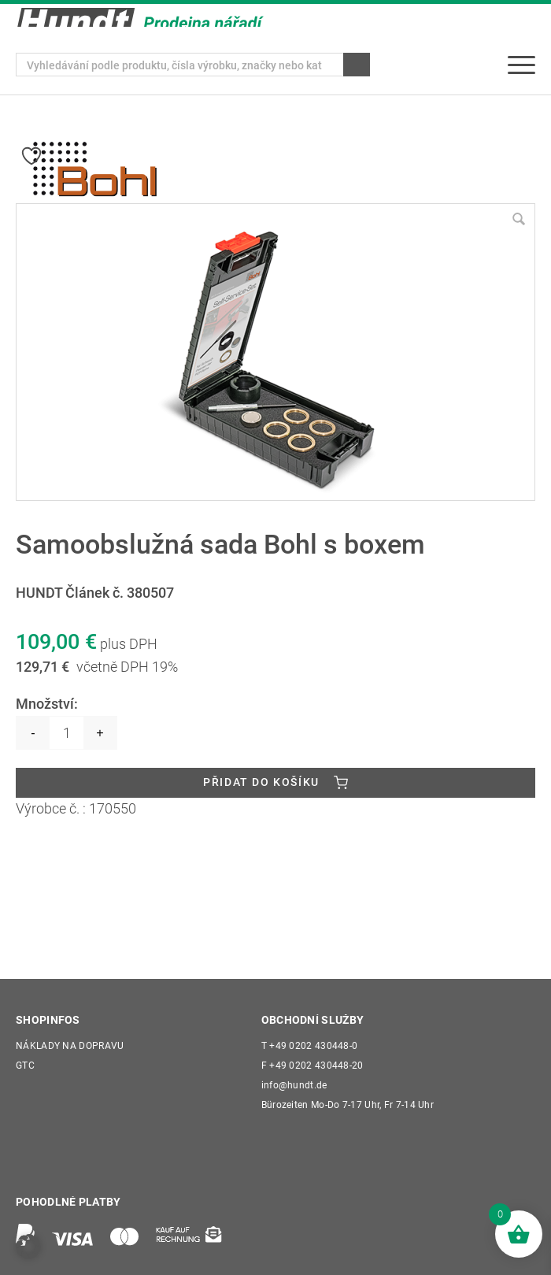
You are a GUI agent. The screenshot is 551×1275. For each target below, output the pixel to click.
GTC (25, 1066)
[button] (28, 1246)
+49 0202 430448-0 (309, 1046)
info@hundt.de (294, 1086)
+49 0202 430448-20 (312, 1066)
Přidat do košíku (261, 782)
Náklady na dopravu (70, 1046)
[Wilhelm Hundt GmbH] (140, 17)
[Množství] (66, 733)
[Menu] (521, 64)
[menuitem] (521, 64)
